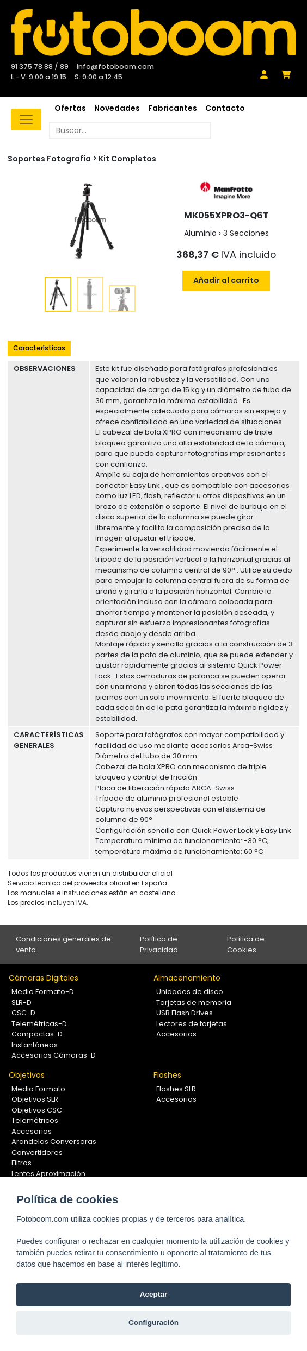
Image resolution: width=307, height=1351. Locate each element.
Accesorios (176, 1034)
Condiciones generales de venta (63, 944)
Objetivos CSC (36, 1110)
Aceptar (154, 1294)
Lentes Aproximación (48, 1173)
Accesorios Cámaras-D (53, 1055)
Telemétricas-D (39, 1024)
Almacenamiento (187, 977)
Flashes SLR (176, 1089)
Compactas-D (37, 1034)
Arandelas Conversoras (53, 1141)
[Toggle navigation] (26, 119)
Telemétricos (34, 1120)
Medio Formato (38, 1089)
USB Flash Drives (184, 1013)
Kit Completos (127, 158)
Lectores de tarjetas (191, 1024)
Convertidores (37, 1152)
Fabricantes (172, 108)
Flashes (167, 1075)
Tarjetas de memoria (193, 1002)
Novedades (117, 108)
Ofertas (70, 108)
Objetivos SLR (34, 1099)
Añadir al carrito (226, 280)
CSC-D (23, 1013)
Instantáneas (34, 1045)
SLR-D (21, 1002)
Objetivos (27, 1075)
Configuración (153, 1322)
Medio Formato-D (42, 991)
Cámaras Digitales (43, 977)
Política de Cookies (246, 944)
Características (39, 348)
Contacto (225, 108)
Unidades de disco (189, 991)
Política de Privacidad (159, 944)
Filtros (21, 1163)
